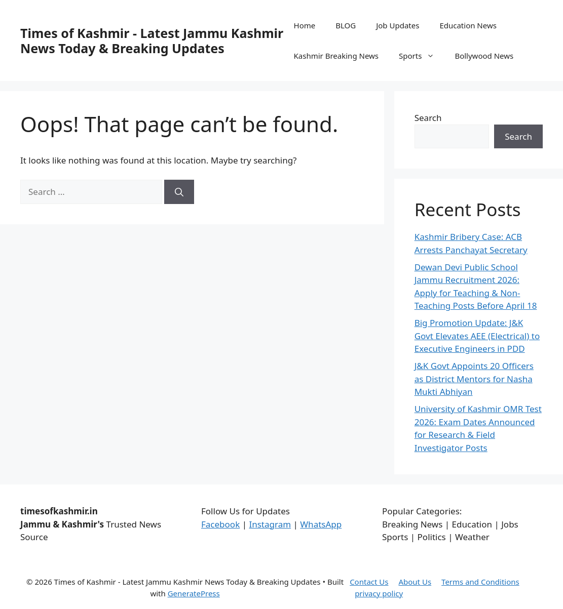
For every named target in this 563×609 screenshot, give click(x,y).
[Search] (179, 192)
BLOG (345, 25)
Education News (468, 25)
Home (305, 25)
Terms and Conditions (480, 582)
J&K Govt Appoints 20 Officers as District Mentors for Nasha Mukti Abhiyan (474, 378)
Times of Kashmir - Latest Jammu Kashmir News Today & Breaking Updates (151, 40)
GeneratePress (194, 593)
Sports (421, 55)
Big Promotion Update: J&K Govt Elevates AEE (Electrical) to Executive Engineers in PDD (477, 335)
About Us (414, 582)
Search (428, 118)
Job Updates (397, 25)
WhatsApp (321, 524)
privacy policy (379, 593)
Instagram (270, 524)
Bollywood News (484, 56)
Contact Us (369, 582)
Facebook (220, 524)
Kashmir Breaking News (336, 56)
